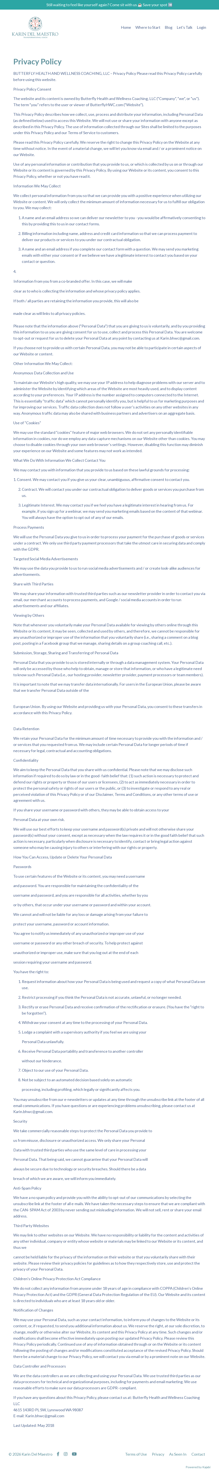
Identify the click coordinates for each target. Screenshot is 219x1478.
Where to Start (147, 27)
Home (126, 27)
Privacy (158, 1454)
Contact (198, 1454)
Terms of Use (136, 1454)
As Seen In (177, 1454)
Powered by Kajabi (198, 1467)
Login (201, 27)
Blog (168, 27)
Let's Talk (184, 27)
